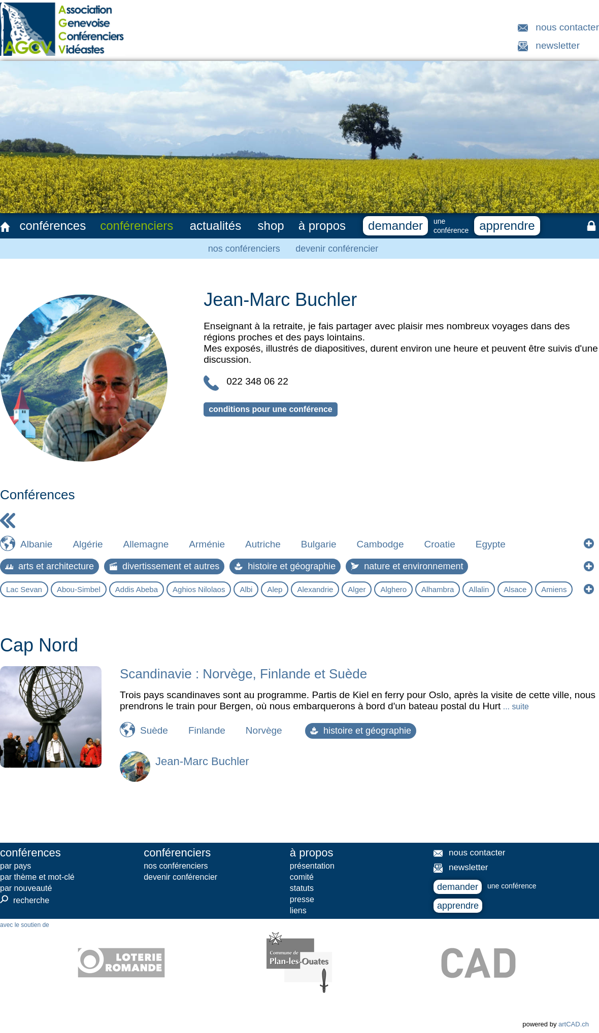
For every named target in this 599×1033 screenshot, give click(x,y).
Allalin (479, 589)
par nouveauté (26, 888)
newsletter (558, 45)
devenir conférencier (336, 249)
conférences (52, 225)
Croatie (439, 544)
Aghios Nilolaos (199, 589)
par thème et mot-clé (37, 877)
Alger (356, 589)
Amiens (554, 589)
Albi (246, 589)
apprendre (507, 225)
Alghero (393, 589)
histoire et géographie (285, 566)
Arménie (207, 544)
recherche (24, 900)
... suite (514, 706)
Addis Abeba (136, 589)
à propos (322, 225)
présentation (312, 866)
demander (395, 225)
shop (271, 225)
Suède (154, 730)
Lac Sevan (24, 589)
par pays (15, 866)
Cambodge (380, 544)
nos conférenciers (244, 249)
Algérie (88, 544)
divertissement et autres (164, 566)
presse (302, 899)
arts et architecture (49, 566)
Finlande (206, 730)
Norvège (264, 730)
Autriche (263, 544)
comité (302, 877)
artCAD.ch (573, 1024)
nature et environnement (407, 566)
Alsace (515, 589)
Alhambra (437, 589)
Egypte (491, 544)
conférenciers (136, 225)
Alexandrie (315, 589)
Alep (274, 589)
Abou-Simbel (79, 589)
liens (298, 910)
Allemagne (146, 544)
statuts (302, 888)
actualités (215, 225)
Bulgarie (319, 544)
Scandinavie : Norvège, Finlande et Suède (243, 673)
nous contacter (567, 27)
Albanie (36, 544)
